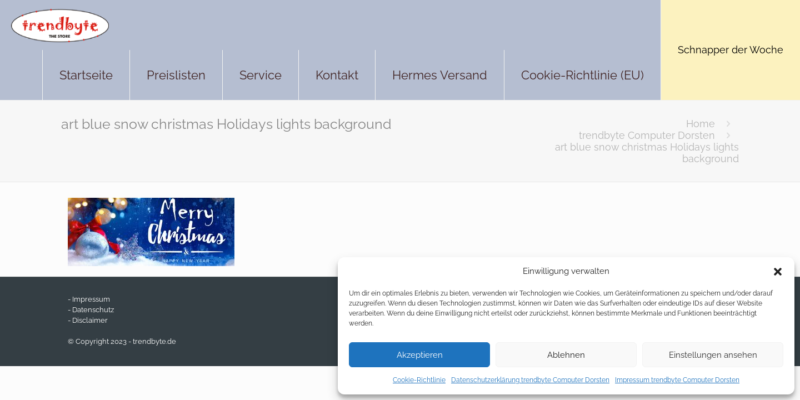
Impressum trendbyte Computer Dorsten (677, 380)
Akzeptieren (420, 355)
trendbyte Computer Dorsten (647, 135)
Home (700, 123)
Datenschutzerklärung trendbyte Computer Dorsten (530, 380)
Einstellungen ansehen (713, 355)
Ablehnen (566, 355)
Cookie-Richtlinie (419, 380)
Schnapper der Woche (730, 50)
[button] (777, 271)
